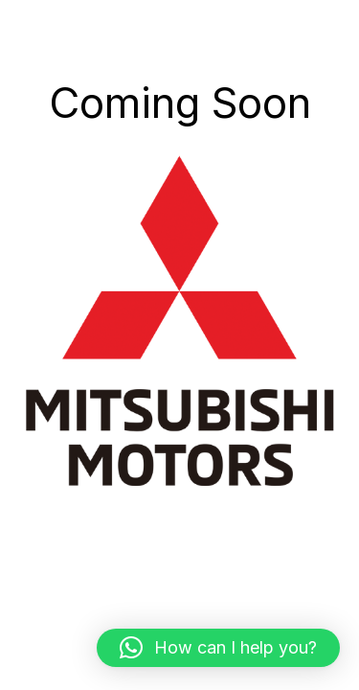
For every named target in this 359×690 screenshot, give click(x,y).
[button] (218, 648)
